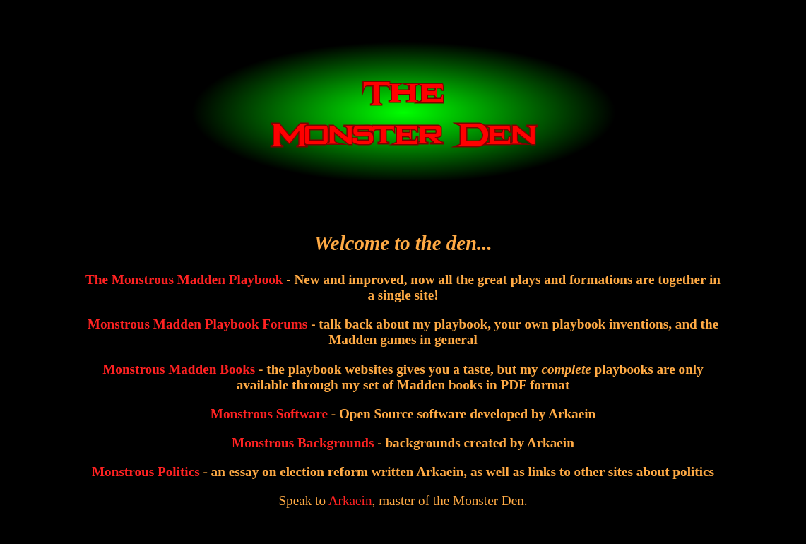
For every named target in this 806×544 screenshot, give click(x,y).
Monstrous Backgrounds (303, 442)
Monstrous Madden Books (178, 369)
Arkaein (350, 500)
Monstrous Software (269, 413)
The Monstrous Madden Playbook (184, 279)
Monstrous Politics (146, 471)
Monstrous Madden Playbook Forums (197, 324)
